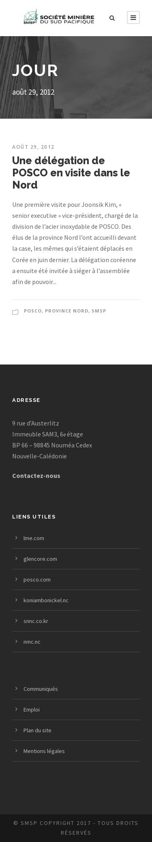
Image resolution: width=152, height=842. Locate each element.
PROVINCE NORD (66, 311)
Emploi (32, 709)
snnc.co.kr (36, 621)
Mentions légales (44, 751)
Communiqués (41, 688)
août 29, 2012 (33, 146)
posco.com (37, 579)
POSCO (33, 311)
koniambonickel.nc (46, 600)
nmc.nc (32, 641)
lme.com (34, 538)
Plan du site (37, 730)
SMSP (99, 311)
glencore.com (40, 558)
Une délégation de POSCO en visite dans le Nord (71, 172)
